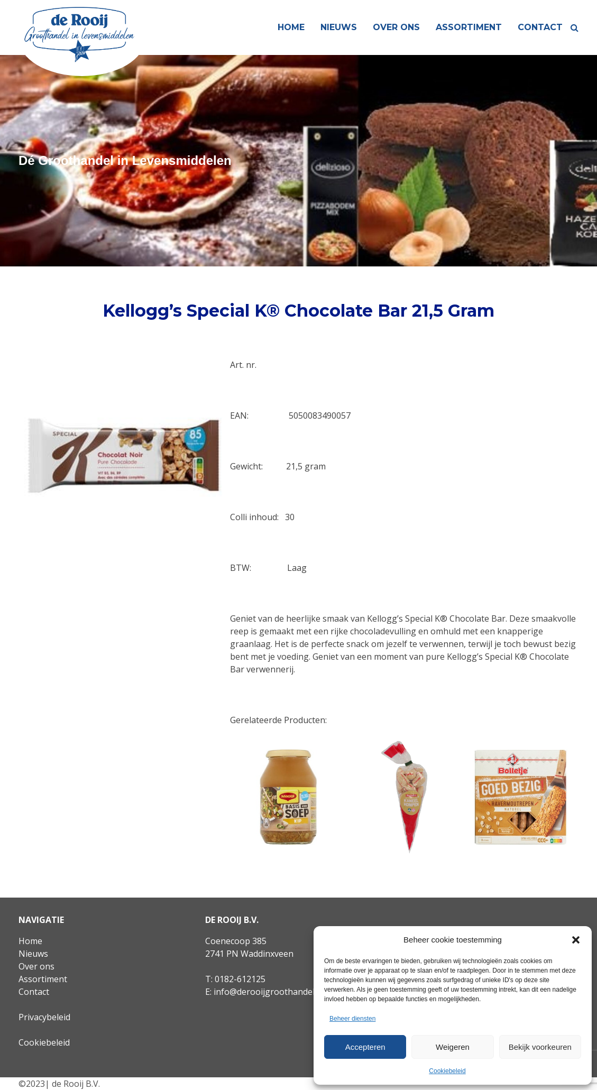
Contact (540, 27)
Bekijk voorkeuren (540, 1046)
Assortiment (469, 27)
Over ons (396, 27)
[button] (576, 940)
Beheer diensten (352, 1018)
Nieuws (338, 27)
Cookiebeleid (447, 1071)
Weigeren (453, 1046)
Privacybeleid (44, 1017)
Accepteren (365, 1046)
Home (291, 27)
